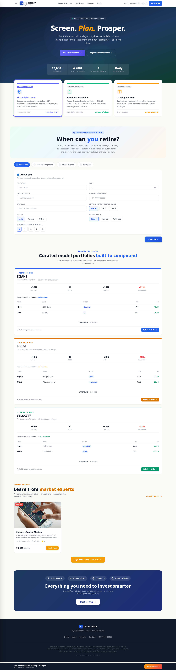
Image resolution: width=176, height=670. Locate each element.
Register (82, 637)
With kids (117, 219)
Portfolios (80, 3)
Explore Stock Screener (101, 53)
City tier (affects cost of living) (102, 204)
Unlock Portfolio (150, 330)
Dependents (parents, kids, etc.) (30, 225)
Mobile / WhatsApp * (97, 194)
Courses (90, 3)
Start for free (88, 602)
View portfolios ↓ (102, 112)
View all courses (154, 496)
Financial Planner (65, 3)
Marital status (95, 215)
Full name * (22, 183)
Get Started (155, 3)
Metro (93, 208)
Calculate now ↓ (52, 112)
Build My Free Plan (72, 53)
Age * (91, 183)
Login (74, 637)
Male (21, 219)
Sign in (144, 3)
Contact (92, 637)
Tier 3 (113, 208)
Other (41, 219)
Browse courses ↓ (152, 112)
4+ (43, 229)
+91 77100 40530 (132, 3)
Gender (20, 215)
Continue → (153, 239)
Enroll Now (52, 548)
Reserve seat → (153, 666)
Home (66, 637)
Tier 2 (103, 208)
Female (31, 219)
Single (93, 219)
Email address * (23, 194)
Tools (99, 3)
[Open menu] (16, 3)
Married (105, 219)
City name (21, 204)
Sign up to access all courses (88, 559)
